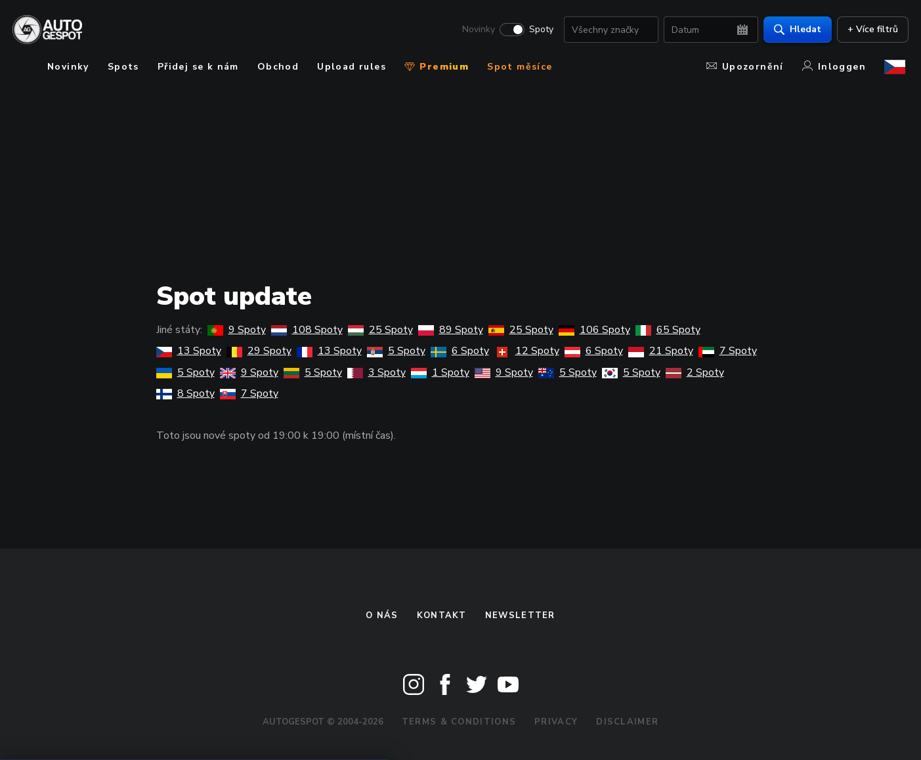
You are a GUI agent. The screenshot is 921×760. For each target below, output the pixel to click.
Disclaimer (627, 722)
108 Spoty (307, 330)
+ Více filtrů (869, 30)
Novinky (475, 30)
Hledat (794, 30)
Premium (436, 66)
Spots (123, 66)
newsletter (520, 615)
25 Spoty (380, 330)
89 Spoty (450, 330)
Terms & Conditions (459, 722)
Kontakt (442, 615)
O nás (382, 615)
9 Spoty (236, 330)
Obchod (278, 66)
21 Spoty (660, 351)
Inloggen (834, 66)
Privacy (556, 722)
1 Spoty (440, 372)
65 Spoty (667, 330)
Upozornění (745, 66)
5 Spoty (396, 351)
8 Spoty (185, 393)
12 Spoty (526, 351)
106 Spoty (594, 330)
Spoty (538, 30)
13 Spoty (188, 351)
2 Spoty (695, 372)
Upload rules (351, 66)
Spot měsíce (519, 66)
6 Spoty (460, 351)
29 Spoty (258, 351)
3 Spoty (376, 372)
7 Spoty (727, 351)
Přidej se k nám (198, 66)
